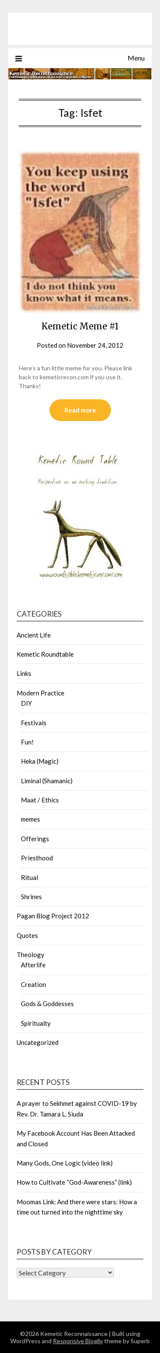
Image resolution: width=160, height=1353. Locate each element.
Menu (136, 58)
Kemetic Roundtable (45, 654)
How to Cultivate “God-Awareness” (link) (74, 1182)
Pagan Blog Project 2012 (53, 916)
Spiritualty (36, 1023)
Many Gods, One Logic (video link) (65, 1163)
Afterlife (33, 965)
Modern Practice (40, 693)
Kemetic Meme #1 (80, 326)
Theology (30, 954)
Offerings (35, 838)
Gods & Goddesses (47, 1003)
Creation (33, 984)
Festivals (34, 723)
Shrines (31, 896)
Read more (80, 410)
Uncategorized (37, 1042)
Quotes (27, 935)
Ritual (29, 877)
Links (24, 673)
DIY (26, 703)
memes (30, 819)
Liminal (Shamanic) (47, 781)
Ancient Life (34, 635)
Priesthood (37, 858)
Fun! (27, 742)
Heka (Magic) (39, 761)
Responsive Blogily (78, 1340)
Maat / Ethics (40, 800)
